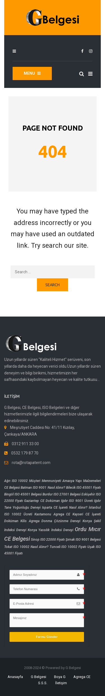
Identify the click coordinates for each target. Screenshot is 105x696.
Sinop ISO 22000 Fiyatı (48, 540)
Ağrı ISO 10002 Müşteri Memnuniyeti (32, 481)
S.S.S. (42, 683)
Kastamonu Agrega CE (52, 514)
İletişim (61, 683)
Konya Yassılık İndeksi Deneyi (50, 530)
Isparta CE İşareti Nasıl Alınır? (65, 508)
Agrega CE (81, 677)
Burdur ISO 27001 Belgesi (62, 494)
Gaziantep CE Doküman (42, 501)
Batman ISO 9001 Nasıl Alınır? (43, 488)
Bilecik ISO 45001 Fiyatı (83, 488)
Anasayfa (15, 677)
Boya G (60, 677)
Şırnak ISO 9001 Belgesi (83, 540)
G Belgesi (38, 677)
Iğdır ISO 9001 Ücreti (77, 501)
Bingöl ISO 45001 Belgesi (23, 494)
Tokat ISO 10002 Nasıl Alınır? (26, 547)
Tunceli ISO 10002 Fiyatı (68, 547)
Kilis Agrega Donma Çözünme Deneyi (50, 521)
